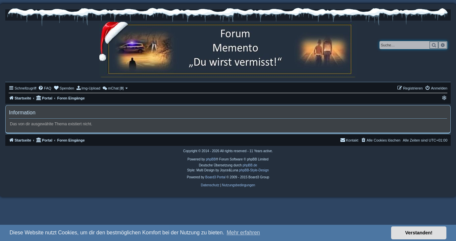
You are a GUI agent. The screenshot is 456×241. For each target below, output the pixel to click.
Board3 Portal (215, 177)
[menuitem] (44, 88)
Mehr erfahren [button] (243, 232)
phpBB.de (250, 165)
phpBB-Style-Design (254, 170)
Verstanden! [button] (418, 232)
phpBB (211, 159)
